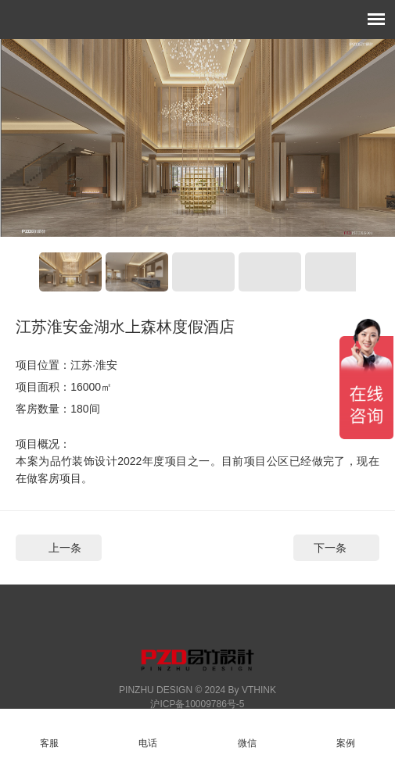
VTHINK (259, 690)
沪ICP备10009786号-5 (197, 704)
